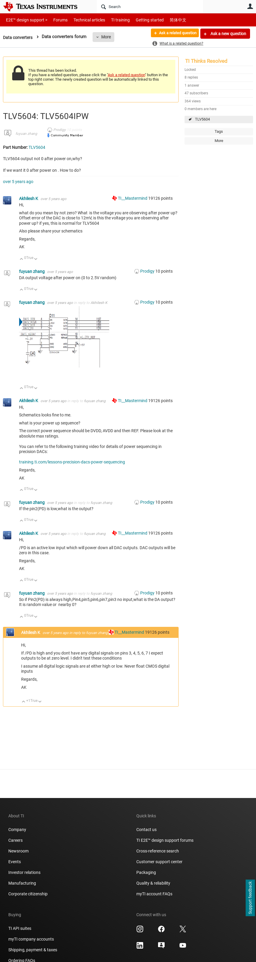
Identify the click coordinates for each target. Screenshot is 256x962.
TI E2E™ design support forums (164, 840)
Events (14, 861)
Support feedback (250, 898)
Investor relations (24, 872)
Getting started (139, 20)
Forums (55, 20)
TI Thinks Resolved (206, 61)
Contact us (146, 829)
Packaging (146, 872)
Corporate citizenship (28, 893)
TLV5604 (202, 119)
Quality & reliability (153, 883)
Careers (15, 840)
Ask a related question (174, 33)
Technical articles (83, 20)
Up (21, 259)
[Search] (150, 6)
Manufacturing (22, 883)
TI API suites (19, 928)
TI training (112, 20)
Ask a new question (228, 33)
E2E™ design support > (24, 20)
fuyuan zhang (26, 134)
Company (17, 829)
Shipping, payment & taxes (32, 949)
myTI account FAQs (154, 893)
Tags (219, 131)
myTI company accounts (31, 939)
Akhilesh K (29, 198)
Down (35, 259)
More (108, 37)
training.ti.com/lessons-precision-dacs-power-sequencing (72, 462)
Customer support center (159, 861)
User (250, 6)
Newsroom (18, 851)
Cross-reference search (157, 851)
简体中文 (165, 20)
